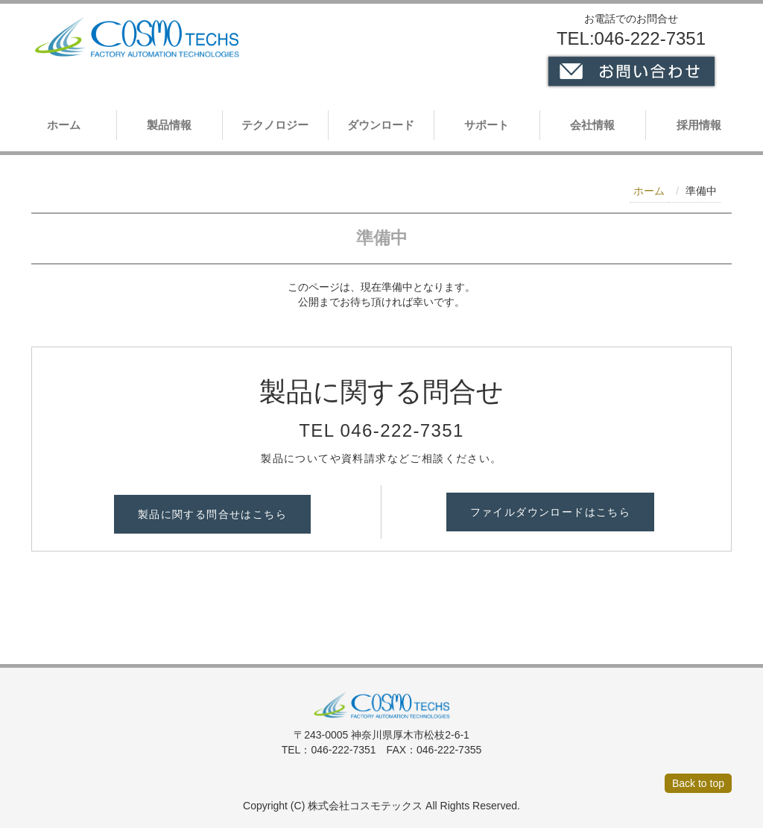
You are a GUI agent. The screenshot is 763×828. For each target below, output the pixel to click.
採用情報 (699, 124)
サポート (486, 124)
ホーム (63, 124)
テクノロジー (274, 124)
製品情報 (169, 124)
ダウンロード (380, 124)
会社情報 (592, 124)
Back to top (698, 783)
